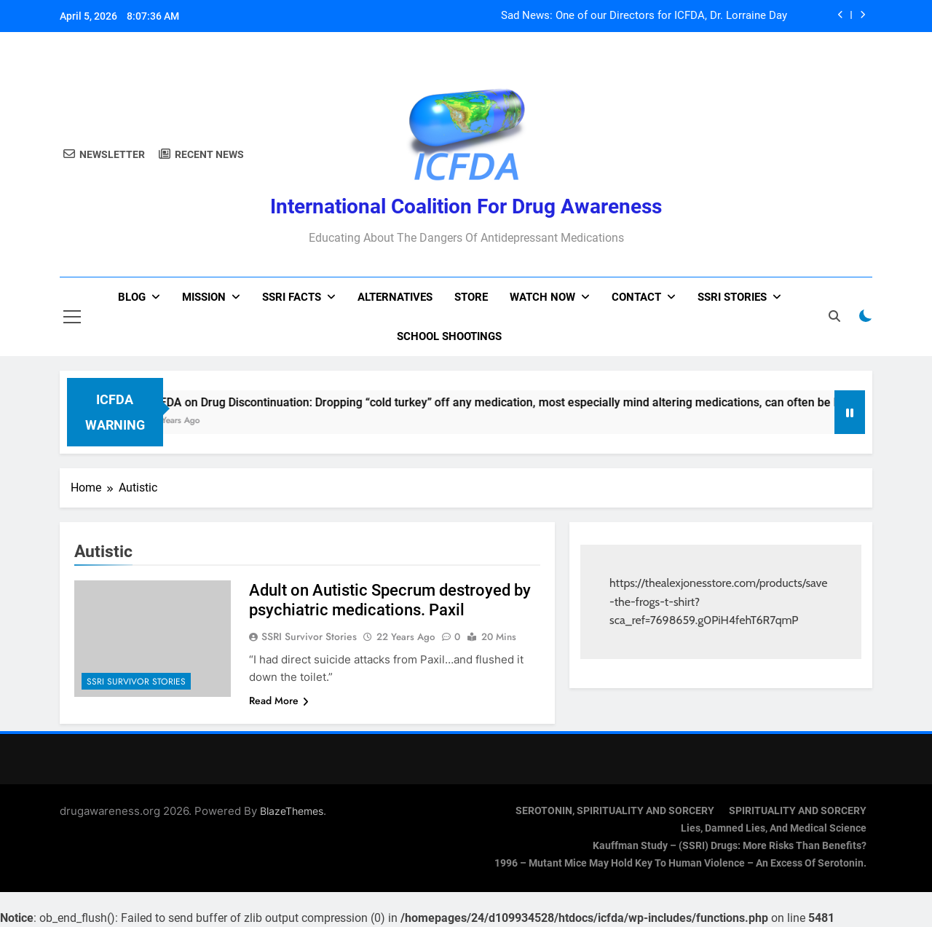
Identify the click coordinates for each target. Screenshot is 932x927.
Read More (279, 700)
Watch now (542, 297)
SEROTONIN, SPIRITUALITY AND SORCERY (615, 811)
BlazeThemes (291, 811)
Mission (204, 297)
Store (471, 297)
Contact (636, 297)
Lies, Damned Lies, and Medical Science (773, 828)
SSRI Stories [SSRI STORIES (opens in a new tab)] (732, 297)
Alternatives (395, 297)
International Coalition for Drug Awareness (466, 206)
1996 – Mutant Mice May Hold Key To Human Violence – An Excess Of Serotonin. (680, 863)
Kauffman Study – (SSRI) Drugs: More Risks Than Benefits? (729, 846)
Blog (132, 297)
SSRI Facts (291, 297)
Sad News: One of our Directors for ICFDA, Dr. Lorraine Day (644, 16)
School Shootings (449, 336)
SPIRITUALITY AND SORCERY (797, 811)
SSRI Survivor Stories (136, 681)
